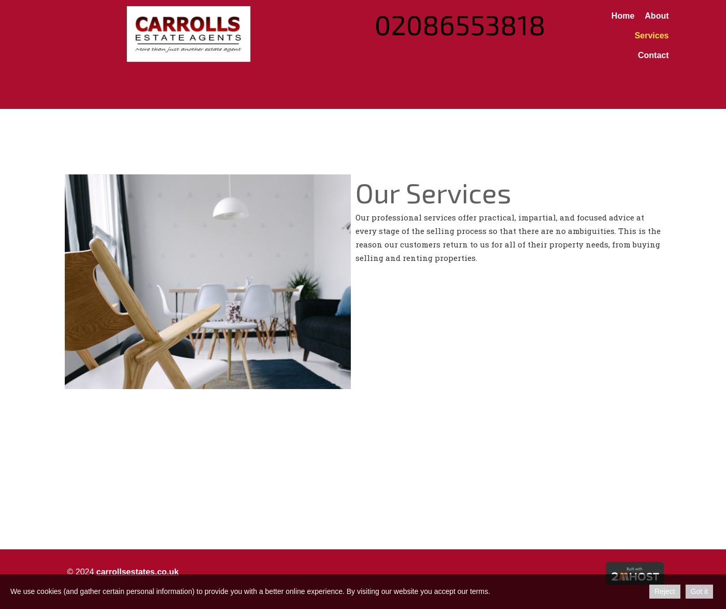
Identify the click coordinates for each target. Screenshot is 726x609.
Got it (699, 591)
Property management (330, 534)
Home (622, 15)
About (656, 15)
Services (652, 35)
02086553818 (460, 24)
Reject (664, 591)
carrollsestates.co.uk (137, 572)
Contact (653, 55)
